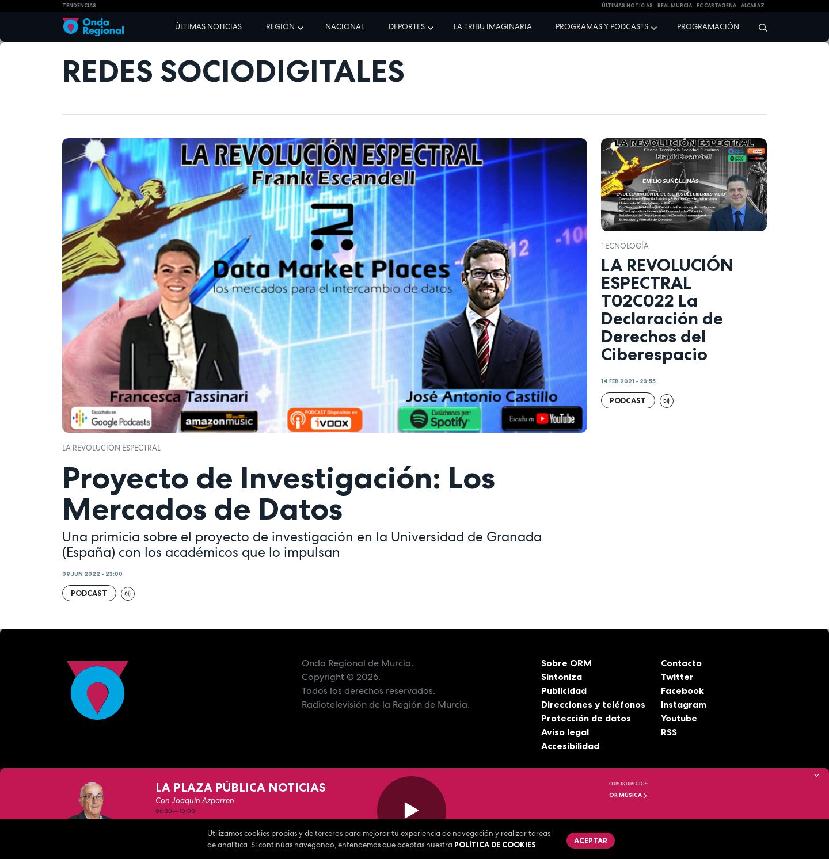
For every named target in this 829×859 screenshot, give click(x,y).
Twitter (677, 676)
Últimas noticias (208, 27)
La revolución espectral (111, 448)
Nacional (344, 27)
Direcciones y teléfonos (593, 704)
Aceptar (590, 840)
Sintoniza (561, 676)
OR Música (628, 795)
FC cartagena (716, 5)
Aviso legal (565, 732)
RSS (669, 732)
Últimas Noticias (627, 5)
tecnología (625, 246)
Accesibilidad (570, 745)
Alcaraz (753, 5)
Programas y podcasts (602, 27)
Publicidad (564, 690)
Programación (708, 27)
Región (280, 27)
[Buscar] (759, 27)
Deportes (407, 27)
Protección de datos (586, 718)
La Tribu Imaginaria (493, 27)
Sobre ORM (566, 663)
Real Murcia (674, 5)
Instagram (683, 704)
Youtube (679, 718)
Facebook (682, 690)
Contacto (681, 663)
